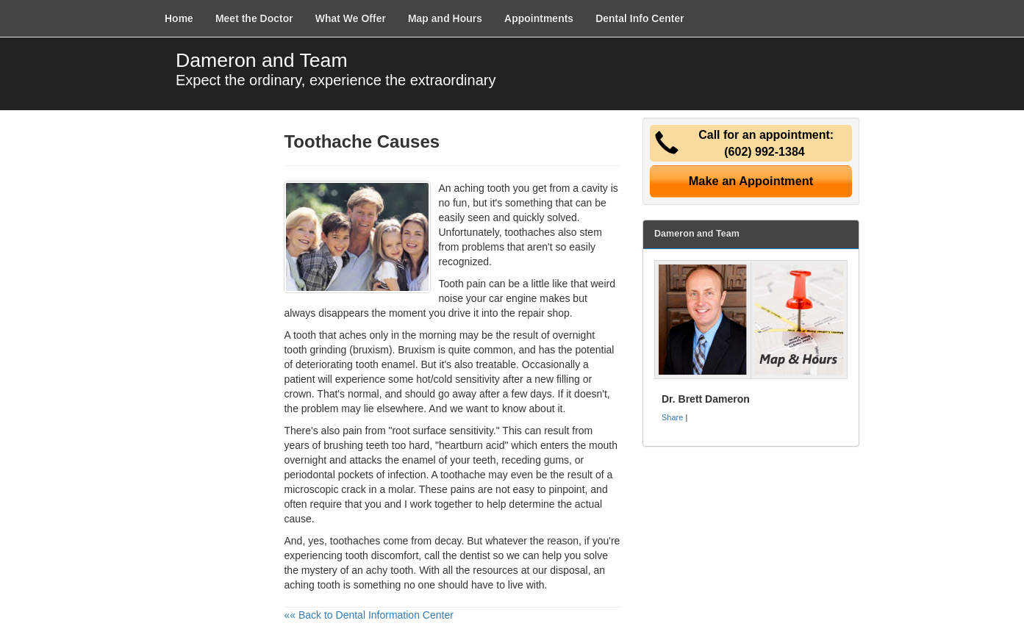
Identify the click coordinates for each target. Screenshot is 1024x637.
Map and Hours (445, 18)
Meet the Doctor (254, 18)
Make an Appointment (751, 180)
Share (672, 417)
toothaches (530, 232)
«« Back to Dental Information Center (368, 615)
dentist (474, 555)
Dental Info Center (639, 18)
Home (179, 18)
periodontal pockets (328, 475)
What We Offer (350, 18)
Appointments (538, 18)
